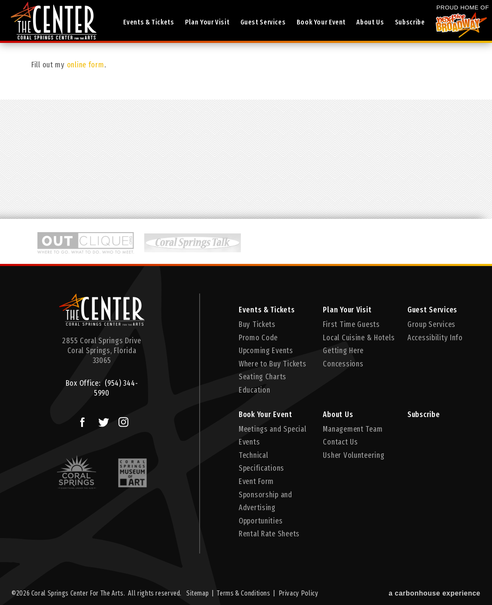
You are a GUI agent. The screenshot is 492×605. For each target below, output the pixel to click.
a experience (434, 593)
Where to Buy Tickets (272, 364)
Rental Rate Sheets (269, 533)
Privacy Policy (299, 593)
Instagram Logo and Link (121, 420)
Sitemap (197, 593)
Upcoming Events (266, 350)
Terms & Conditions (243, 593)
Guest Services (263, 22)
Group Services (431, 324)
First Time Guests (351, 324)
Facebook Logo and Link (79, 420)
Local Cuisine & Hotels (359, 337)
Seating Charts (262, 376)
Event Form (256, 481)
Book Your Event (321, 22)
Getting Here (343, 350)
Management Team (353, 429)
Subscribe (410, 22)
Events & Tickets (148, 22)
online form (85, 65)
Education (254, 390)
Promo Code (258, 337)
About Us (370, 22)
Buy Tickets (257, 324)
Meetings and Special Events (272, 435)
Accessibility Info (435, 337)
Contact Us (340, 442)
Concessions (343, 364)
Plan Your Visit (207, 22)
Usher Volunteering (353, 455)
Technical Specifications (261, 462)
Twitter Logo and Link (101, 420)
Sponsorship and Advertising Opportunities (265, 508)
